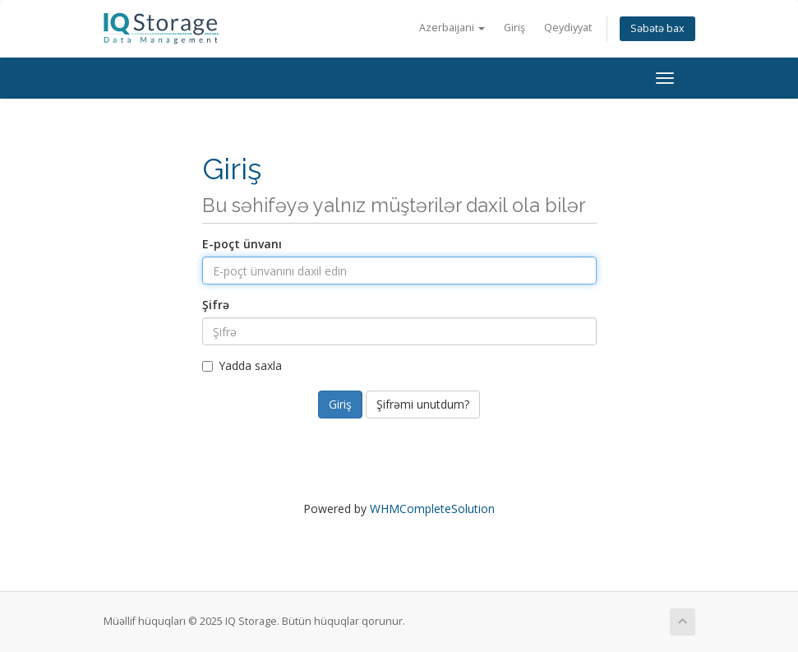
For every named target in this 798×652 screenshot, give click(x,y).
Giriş (514, 28)
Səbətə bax (657, 28)
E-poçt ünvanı (242, 244)
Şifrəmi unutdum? (422, 404)
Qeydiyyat (568, 28)
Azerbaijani (452, 28)
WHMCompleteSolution (432, 508)
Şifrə (215, 304)
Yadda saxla (242, 365)
